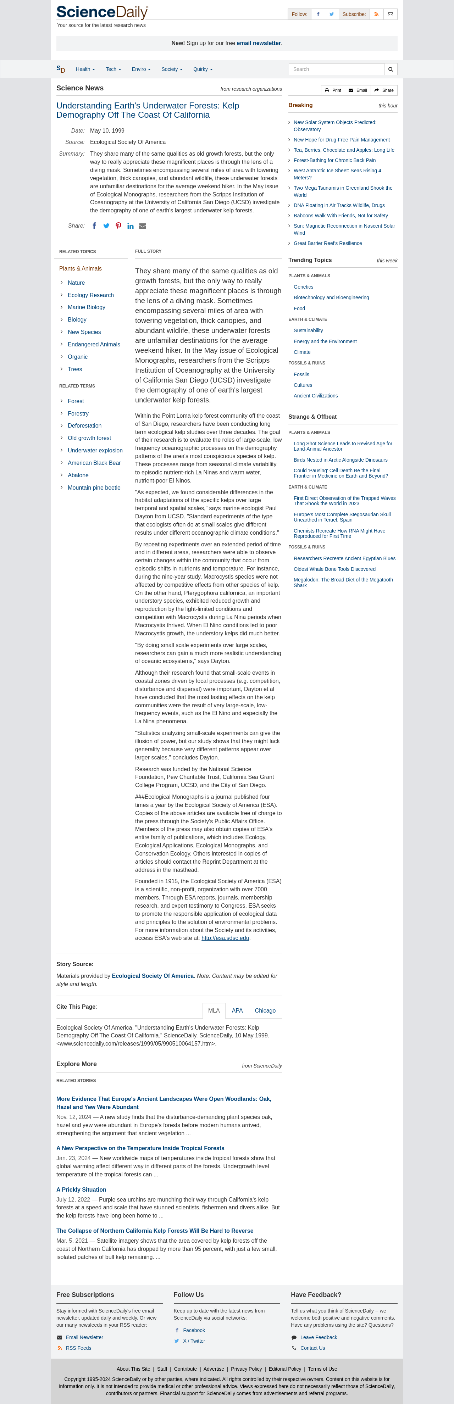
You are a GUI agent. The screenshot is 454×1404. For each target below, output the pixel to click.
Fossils (301, 374)
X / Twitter (194, 1341)
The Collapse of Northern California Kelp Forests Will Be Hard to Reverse (155, 1231)
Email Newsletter (84, 1337)
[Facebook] (94, 226)
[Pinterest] (118, 226)
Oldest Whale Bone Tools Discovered (335, 569)
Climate (302, 352)
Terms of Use (322, 1369)
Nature (76, 283)
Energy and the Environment (325, 341)
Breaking (300, 105)
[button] (333, 90)
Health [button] (85, 69)
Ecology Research (91, 295)
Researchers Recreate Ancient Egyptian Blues (344, 558)
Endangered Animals (94, 344)
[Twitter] (106, 226)
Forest (76, 401)
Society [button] (172, 69)
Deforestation (84, 426)
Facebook (194, 1330)
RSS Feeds (79, 1348)
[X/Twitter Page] (332, 14)
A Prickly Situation (81, 1190)
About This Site (133, 1369)
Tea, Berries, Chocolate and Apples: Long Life (344, 150)
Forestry (78, 414)
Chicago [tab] (265, 1011)
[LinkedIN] (130, 226)
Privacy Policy (246, 1369)
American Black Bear (94, 463)
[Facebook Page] (318, 14)
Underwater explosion (95, 450)
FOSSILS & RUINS (306, 363)
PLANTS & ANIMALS (309, 275)
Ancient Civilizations (316, 396)
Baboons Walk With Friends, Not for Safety (341, 215)
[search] (391, 69)
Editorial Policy (285, 1369)
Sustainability (308, 330)
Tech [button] (113, 69)
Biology (77, 320)
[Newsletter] (390, 14)
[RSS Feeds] (377, 14)
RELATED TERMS (77, 386)
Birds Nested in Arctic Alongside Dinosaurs (341, 460)
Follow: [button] (299, 14)
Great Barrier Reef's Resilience (328, 243)
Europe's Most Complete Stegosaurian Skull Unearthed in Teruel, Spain (342, 517)
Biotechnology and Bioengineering (331, 297)
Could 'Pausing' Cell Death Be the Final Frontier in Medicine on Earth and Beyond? (341, 473)
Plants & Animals (80, 269)
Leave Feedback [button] (318, 1337)
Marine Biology (86, 307)
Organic (78, 357)
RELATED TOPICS (77, 251)
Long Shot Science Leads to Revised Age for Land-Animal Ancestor (343, 446)
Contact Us (312, 1348)
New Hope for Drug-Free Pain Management (342, 140)
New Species (84, 332)
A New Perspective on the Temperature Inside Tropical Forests (140, 1148)
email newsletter (259, 43)
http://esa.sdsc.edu (225, 938)
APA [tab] (237, 1011)
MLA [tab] (214, 1011)
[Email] (142, 226)
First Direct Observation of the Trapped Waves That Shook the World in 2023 (344, 500)
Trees (75, 369)
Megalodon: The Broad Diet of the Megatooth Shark (343, 582)
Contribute (185, 1369)
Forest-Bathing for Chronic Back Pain (335, 160)
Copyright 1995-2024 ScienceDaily (102, 1379)
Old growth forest (89, 438)
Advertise (214, 1369)
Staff (162, 1369)
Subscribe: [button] (354, 14)
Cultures (303, 385)
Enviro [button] (141, 69)
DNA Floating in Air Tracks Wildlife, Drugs (339, 205)
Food (299, 308)
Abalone (78, 475)
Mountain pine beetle (94, 488)
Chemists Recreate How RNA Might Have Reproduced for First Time (339, 533)
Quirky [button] (202, 69)
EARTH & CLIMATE (307, 319)
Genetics (303, 287)
